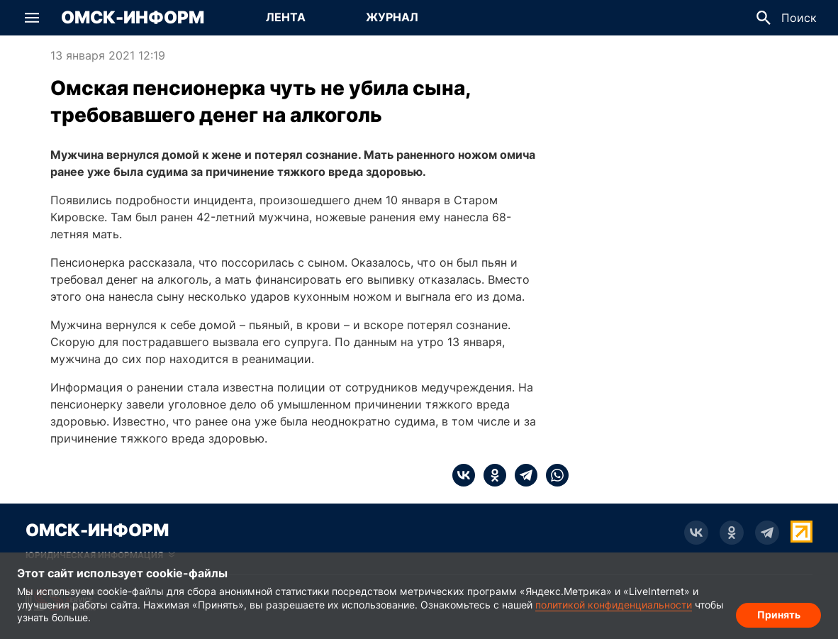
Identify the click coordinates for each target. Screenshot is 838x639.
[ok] (490, 475)
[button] (32, 17)
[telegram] (521, 475)
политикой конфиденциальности (613, 605)
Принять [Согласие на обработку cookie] (778, 615)
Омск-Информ (132, 18)
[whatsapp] (553, 475)
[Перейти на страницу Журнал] (392, 17)
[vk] (463, 475)
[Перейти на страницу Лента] (286, 17)
